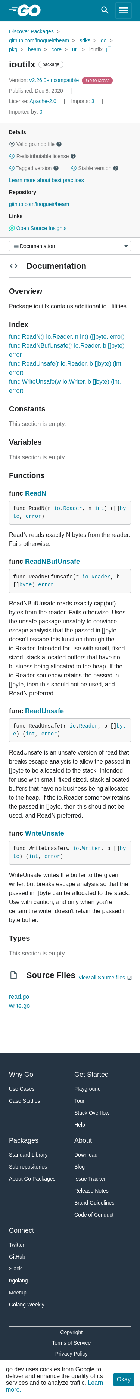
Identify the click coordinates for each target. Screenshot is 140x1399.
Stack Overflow (91, 1113)
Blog (79, 1167)
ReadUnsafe (44, 711)
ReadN (35, 493)
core (57, 49)
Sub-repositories (28, 1167)
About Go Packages (32, 1179)
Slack (15, 1269)
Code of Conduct (93, 1215)
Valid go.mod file (35, 144)
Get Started (91, 1074)
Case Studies (24, 1101)
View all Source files (101, 977)
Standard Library (28, 1155)
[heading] (31, 10)
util (75, 49)
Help (79, 1125)
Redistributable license (42, 156)
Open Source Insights (37, 228)
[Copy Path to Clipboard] (109, 49)
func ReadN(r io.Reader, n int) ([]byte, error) (66, 336)
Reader (72, 508)
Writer (91, 849)
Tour (79, 1101)
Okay (124, 1379)
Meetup (18, 1293)
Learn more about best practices (46, 180)
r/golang (18, 1281)
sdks (85, 40)
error (33, 516)
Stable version (95, 168)
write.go (19, 1006)
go (104, 40)
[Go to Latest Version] (98, 80)
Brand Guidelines (94, 1203)
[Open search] (105, 10)
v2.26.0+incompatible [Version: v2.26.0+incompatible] (44, 80)
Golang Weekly (26, 1305)
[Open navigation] (123, 10)
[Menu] (70, 246)
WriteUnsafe (44, 833)
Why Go (21, 1074)
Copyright (71, 1332)
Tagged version (34, 168)
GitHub (17, 1257)
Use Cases (21, 1089)
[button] (12, 144)
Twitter (16, 1245)
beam (34, 49)
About (83, 1140)
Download (85, 1155)
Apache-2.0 (42, 101)
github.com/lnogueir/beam (39, 40)
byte (25, 585)
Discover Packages (31, 31)
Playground (87, 1089)
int (99, 508)
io (57, 508)
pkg (13, 49)
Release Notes (91, 1191)
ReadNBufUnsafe (52, 561)
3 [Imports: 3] (83, 101)
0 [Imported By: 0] (26, 112)
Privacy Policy (71, 1354)
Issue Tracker (90, 1179)
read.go (19, 997)
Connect (21, 1230)
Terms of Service (71, 1343)
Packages (23, 1140)
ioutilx (96, 49)
